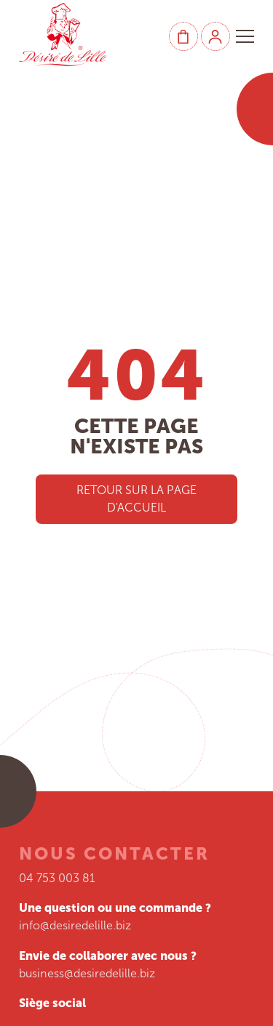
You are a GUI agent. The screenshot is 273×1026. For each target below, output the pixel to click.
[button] (245, 36)
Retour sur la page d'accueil (136, 499)
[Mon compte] (215, 36)
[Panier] (183, 36)
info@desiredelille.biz (75, 925)
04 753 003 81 (57, 878)
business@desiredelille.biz (87, 973)
